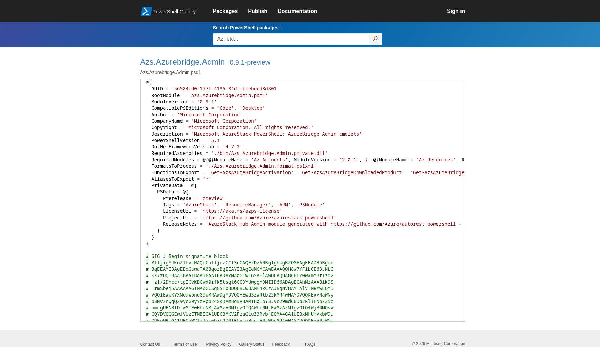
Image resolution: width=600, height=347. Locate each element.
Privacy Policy (219, 344)
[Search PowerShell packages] (375, 39)
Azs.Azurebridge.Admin (182, 61)
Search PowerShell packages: (246, 27)
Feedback (281, 344)
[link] (230, 11)
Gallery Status (251, 344)
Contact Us (150, 344)
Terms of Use (185, 344)
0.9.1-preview (250, 62)
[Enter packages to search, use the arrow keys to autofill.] (291, 39)
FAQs (310, 344)
